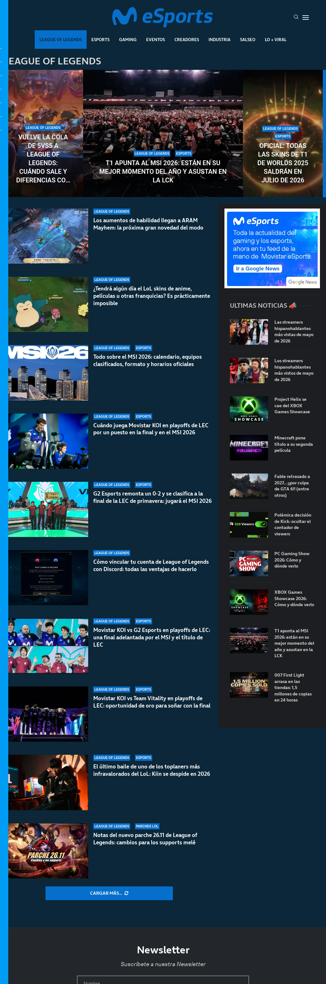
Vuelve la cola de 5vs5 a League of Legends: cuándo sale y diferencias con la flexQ (43, 159)
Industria (219, 39)
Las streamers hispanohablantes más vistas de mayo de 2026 (294, 331)
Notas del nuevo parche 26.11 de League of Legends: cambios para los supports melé (145, 838)
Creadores (186, 39)
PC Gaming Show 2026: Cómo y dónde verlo (291, 560)
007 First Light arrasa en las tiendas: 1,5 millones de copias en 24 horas (293, 687)
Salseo (247, 39)
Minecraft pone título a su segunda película (293, 444)
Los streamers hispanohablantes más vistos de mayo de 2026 (294, 370)
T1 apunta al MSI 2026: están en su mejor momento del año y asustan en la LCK (163, 171)
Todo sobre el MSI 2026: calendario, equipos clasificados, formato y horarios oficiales (147, 362)
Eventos (155, 39)
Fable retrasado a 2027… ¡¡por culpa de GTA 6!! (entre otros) (292, 486)
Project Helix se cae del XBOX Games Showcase (292, 405)
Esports (100, 39)
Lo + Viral (276, 39)
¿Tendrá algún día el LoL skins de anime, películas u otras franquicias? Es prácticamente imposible (151, 296)
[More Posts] (109, 893)
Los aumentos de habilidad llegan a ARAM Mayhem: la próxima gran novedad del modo (148, 224)
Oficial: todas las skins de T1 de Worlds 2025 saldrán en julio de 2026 (282, 163)
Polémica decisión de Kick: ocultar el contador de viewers (292, 524)
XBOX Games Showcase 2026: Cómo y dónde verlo (294, 598)
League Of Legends (60, 39)
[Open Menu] (305, 17)
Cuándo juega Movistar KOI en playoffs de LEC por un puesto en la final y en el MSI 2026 (151, 437)
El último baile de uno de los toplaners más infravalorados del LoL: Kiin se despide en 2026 (151, 770)
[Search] (296, 17)
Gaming (128, 39)
